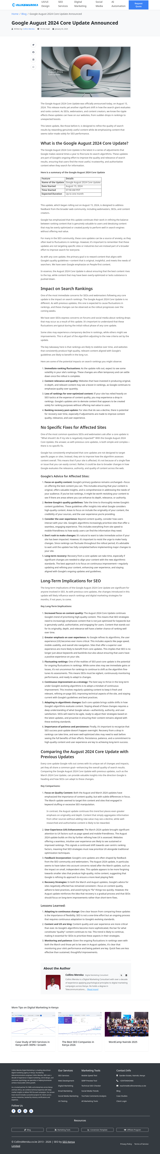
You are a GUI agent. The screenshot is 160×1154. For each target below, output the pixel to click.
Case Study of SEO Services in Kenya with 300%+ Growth (32, 1043)
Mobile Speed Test (89, 1075)
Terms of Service (141, 1144)
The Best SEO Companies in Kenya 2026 (78, 1043)
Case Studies (121, 1096)
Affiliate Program (132, 1130)
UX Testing (62, 1101)
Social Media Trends (90, 1091)
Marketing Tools (62, 1130)
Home (15, 14)
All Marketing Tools (89, 1101)
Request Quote (139, 5)
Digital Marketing (65, 1085)
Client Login (121, 1101)
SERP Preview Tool (89, 1080)
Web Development (66, 1080)
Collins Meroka (28, 29)
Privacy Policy (126, 1144)
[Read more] (92, 989)
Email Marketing (65, 1091)
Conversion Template (97, 1130)
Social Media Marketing (68, 1096)
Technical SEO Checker (91, 1085)
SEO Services (63, 1075)
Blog (24, 14)
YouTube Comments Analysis (93, 1096)
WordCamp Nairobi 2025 (123, 1042)
